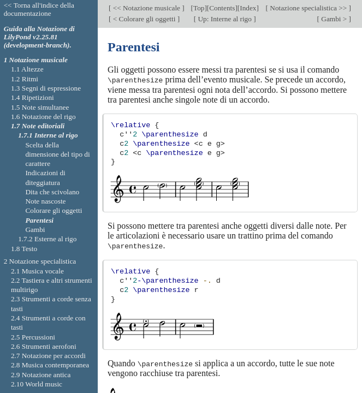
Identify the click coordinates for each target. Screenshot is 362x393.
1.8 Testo (24, 249)
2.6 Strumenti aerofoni (43, 346)
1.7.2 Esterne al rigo (47, 239)
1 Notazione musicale (36, 60)
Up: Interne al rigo (224, 19)
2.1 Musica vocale (37, 271)
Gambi (35, 229)
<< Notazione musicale (146, 8)
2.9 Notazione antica (40, 375)
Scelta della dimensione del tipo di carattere (57, 154)
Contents (222, 8)
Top (198, 8)
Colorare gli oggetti (53, 210)
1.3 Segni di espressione (46, 88)
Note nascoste (45, 201)
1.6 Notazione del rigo (43, 116)
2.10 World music (36, 384)
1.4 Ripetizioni (32, 97)
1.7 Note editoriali (37, 126)
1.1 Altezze (27, 69)
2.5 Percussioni (33, 337)
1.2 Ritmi (24, 79)
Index (248, 8)
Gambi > (334, 19)
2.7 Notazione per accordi (48, 356)
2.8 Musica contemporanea (50, 365)
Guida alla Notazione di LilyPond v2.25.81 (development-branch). (39, 37)
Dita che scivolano (52, 192)
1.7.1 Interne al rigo (48, 135)
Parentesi (39, 220)
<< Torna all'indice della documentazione (39, 9)
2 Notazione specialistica (40, 261)
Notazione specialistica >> (308, 8)
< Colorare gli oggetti (144, 19)
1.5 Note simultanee (40, 107)
